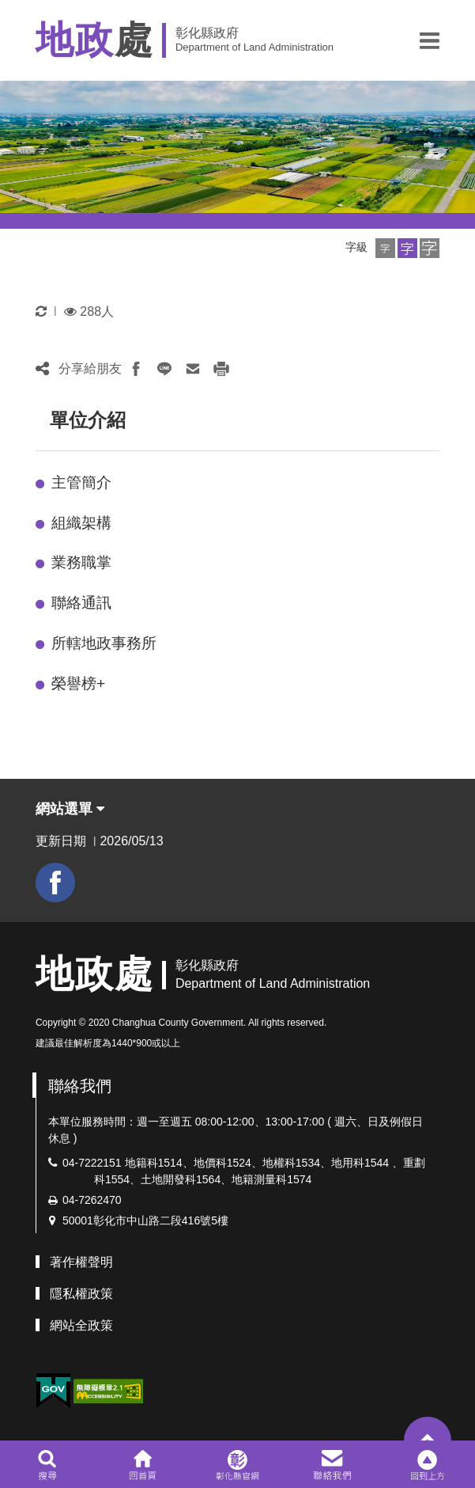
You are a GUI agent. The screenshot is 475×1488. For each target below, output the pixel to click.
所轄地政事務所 (103, 643)
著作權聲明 (81, 1262)
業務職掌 (81, 562)
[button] (429, 40)
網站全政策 (81, 1325)
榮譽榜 (78, 683)
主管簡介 (81, 482)
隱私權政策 (81, 1293)
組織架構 (81, 522)
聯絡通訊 (81, 602)
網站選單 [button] (70, 809)
